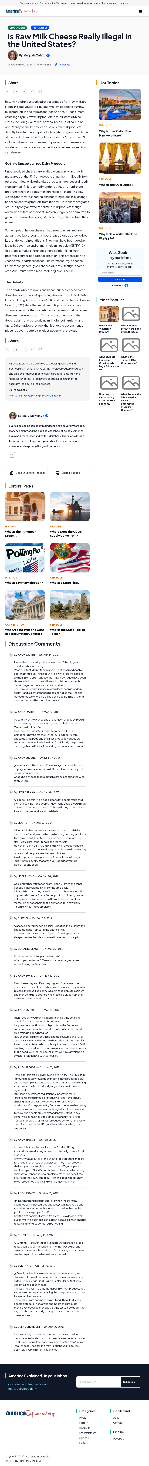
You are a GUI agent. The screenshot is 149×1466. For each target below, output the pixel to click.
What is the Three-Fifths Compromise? (129, 359)
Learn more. (123, 3)
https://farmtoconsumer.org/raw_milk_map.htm (35, 395)
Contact (118, 1422)
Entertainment (87, 1432)
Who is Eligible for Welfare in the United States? (131, 328)
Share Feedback (68, 472)
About (117, 1417)
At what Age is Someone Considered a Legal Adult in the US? (109, 363)
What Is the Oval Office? (116, 184)
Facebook (119, 1438)
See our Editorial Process (27, 472)
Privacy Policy (11, 1461)
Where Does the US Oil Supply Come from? (66, 533)
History (10, 526)
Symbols (56, 577)
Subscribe (120, 279)
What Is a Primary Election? (24, 582)
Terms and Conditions (30, 1461)
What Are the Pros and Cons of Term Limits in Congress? (24, 631)
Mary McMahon (34, 55)
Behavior (84, 1427)
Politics (11, 577)
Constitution (14, 624)
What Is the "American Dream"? (105, 328)
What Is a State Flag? (64, 582)
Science (84, 1438)
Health (83, 1417)
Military (55, 526)
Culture (83, 1443)
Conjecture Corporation (38, 1456)
